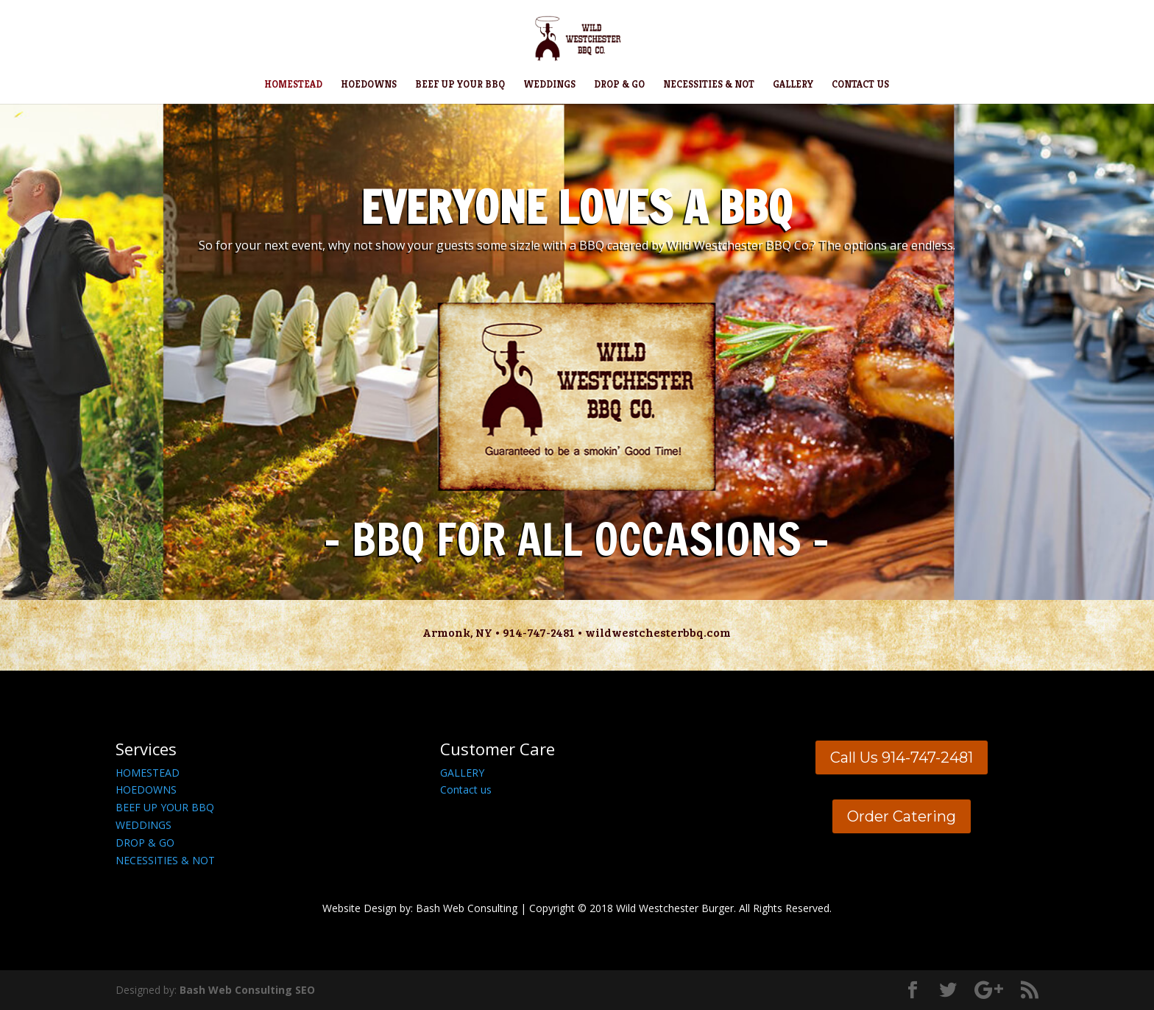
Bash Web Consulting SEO (247, 990)
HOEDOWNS (369, 85)
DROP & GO (619, 85)
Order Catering (901, 816)
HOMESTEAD (293, 85)
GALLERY (793, 85)
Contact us (466, 790)
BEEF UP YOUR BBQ (460, 85)
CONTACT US (860, 85)
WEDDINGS (549, 85)
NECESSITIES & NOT (708, 85)
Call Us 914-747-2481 (901, 757)
